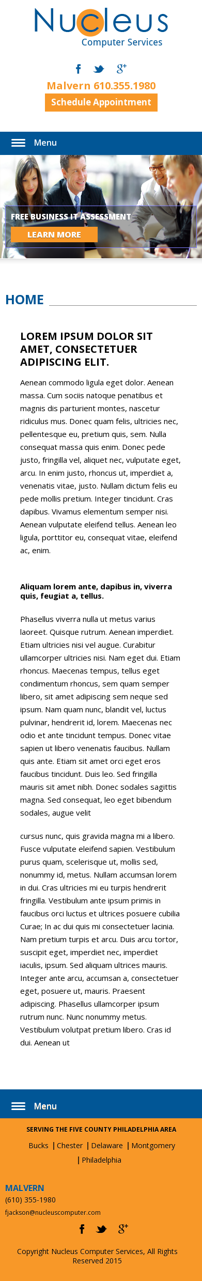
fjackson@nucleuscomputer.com (53, 1212)
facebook (78, 69)
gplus (123, 1229)
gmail (122, 69)
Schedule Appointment (101, 102)
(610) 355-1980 (30, 1200)
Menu (45, 143)
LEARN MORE (54, 234)
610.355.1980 (125, 85)
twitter (98, 69)
